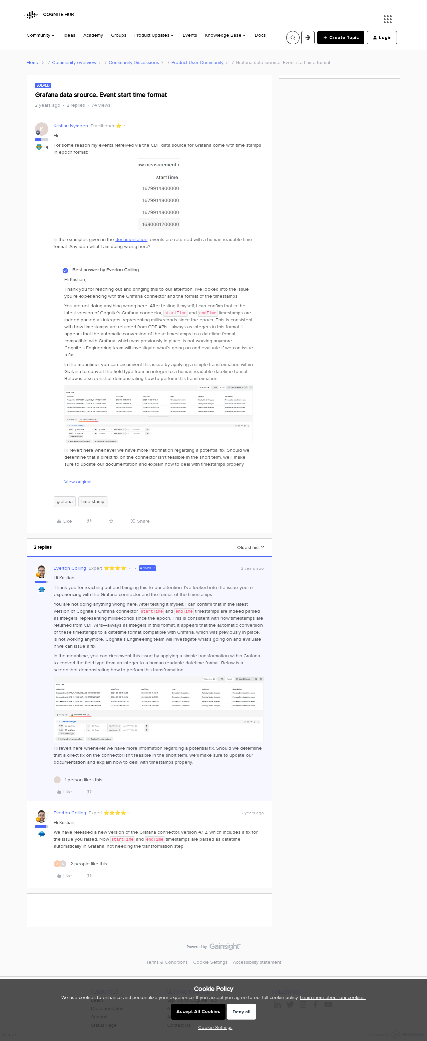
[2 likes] (80, 863)
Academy (93, 35)
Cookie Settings (210, 962)
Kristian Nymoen (71, 126)
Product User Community (197, 62)
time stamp (92, 501)
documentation (131, 239)
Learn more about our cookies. (333, 997)
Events (190, 35)
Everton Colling (70, 568)
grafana (65, 501)
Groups (118, 35)
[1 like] (78, 779)
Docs (260, 35)
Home (33, 62)
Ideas (69, 35)
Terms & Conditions (167, 962)
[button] (340, 37)
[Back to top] (413, 952)
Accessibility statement (257, 962)
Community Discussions (134, 62)
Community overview (74, 62)
